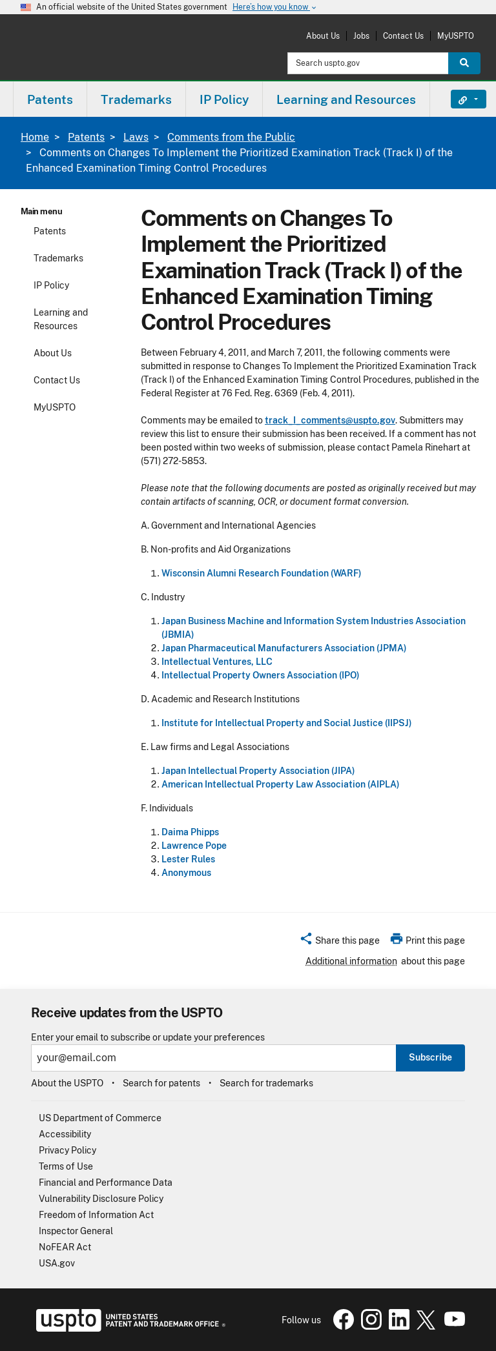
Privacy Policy (67, 1150)
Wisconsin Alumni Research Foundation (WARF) (261, 573)
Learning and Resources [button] (346, 99)
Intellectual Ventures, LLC (217, 661)
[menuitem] (50, 99)
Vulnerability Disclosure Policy (101, 1199)
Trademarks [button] (136, 99)
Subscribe (430, 1057)
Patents (86, 137)
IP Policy (51, 285)
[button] (339, 942)
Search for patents (161, 1083)
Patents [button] (50, 99)
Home (35, 137)
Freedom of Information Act (96, 1215)
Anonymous (186, 873)
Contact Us (403, 36)
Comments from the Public (231, 137)
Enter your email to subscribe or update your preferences (148, 1037)
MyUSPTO (455, 36)
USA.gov (57, 1263)
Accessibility (65, 1134)
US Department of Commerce (100, 1118)
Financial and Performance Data (105, 1182)
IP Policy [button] (224, 99)
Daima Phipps (190, 832)
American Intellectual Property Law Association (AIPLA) (280, 784)
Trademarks (58, 258)
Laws (136, 137)
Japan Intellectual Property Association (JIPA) (258, 771)
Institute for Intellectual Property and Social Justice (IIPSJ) (286, 723)
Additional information (351, 961)
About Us (323, 36)
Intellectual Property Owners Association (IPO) (260, 675)
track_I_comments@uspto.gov (330, 420)
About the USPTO (67, 1083)
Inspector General (76, 1231)
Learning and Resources (61, 319)
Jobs (361, 36)
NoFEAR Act (65, 1247)
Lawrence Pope (194, 845)
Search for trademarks (266, 1083)
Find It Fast (459, 99)
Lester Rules (188, 859)
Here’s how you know (275, 7)
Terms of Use (66, 1166)
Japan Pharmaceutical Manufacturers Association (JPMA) (284, 648)
